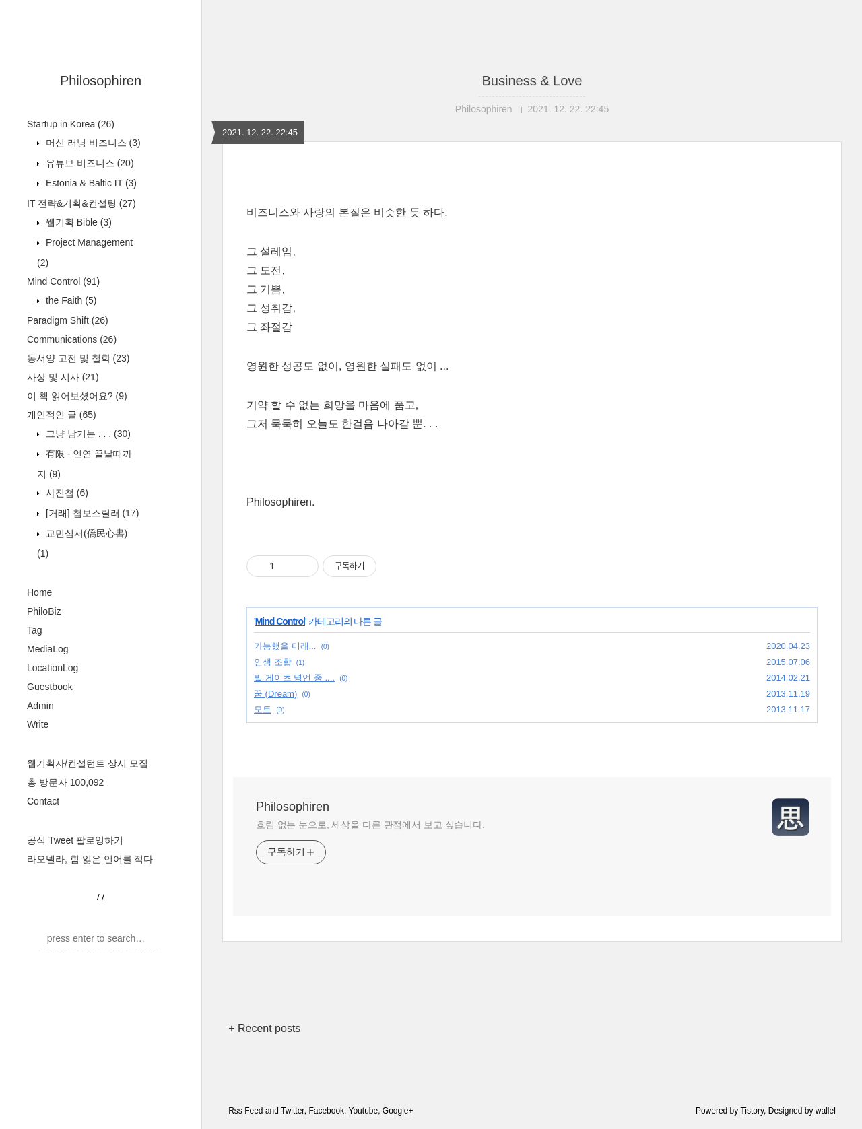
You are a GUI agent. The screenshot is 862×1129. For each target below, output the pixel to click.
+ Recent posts (264, 1028)
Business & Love (532, 80)
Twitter (292, 1111)
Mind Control (63, 281)
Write (37, 724)
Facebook (326, 1111)
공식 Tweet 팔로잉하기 (75, 840)
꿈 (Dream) (275, 694)
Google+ (398, 1111)
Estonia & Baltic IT (90, 183)
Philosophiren (100, 80)
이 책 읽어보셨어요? (77, 395)
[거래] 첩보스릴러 (91, 513)
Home (39, 592)
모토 (262, 709)
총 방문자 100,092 (65, 782)
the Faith (69, 300)
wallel (826, 1111)
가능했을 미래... (285, 646)
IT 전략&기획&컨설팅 (81, 203)
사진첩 (65, 492)
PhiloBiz (44, 611)
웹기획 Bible (77, 222)
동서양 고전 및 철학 (78, 358)
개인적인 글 (61, 414)
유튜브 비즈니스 (88, 163)
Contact (43, 801)
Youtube (363, 1111)
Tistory (752, 1111)
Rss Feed (245, 1111)
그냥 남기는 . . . (87, 433)
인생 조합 (273, 662)
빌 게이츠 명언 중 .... (294, 678)
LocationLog (52, 667)
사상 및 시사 (63, 377)
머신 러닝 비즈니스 (92, 142)
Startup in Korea (70, 123)
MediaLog (48, 649)
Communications (72, 339)
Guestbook (50, 686)
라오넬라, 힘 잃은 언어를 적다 (90, 859)
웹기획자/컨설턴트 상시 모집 (87, 763)
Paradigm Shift (67, 320)
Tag (34, 630)
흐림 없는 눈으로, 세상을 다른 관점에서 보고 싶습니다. (370, 824)
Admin (40, 705)
